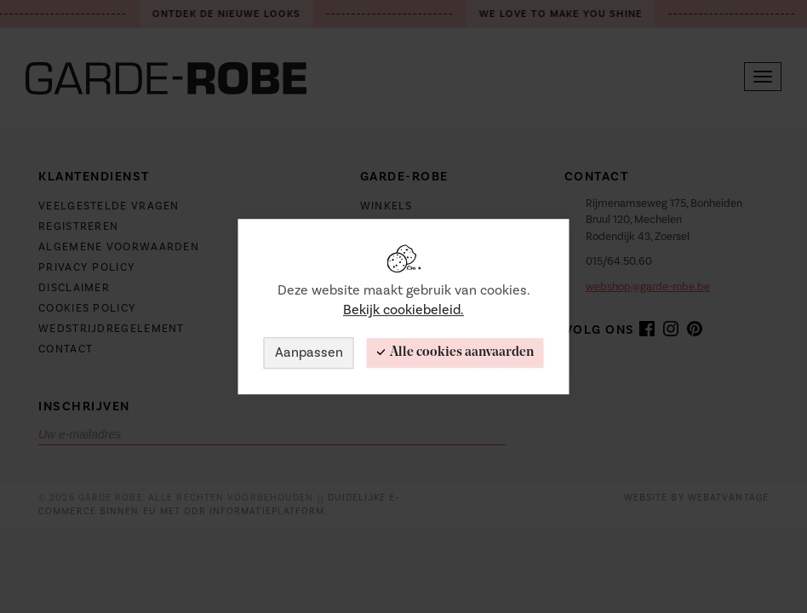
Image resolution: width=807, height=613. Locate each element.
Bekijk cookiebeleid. (403, 309)
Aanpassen (309, 352)
